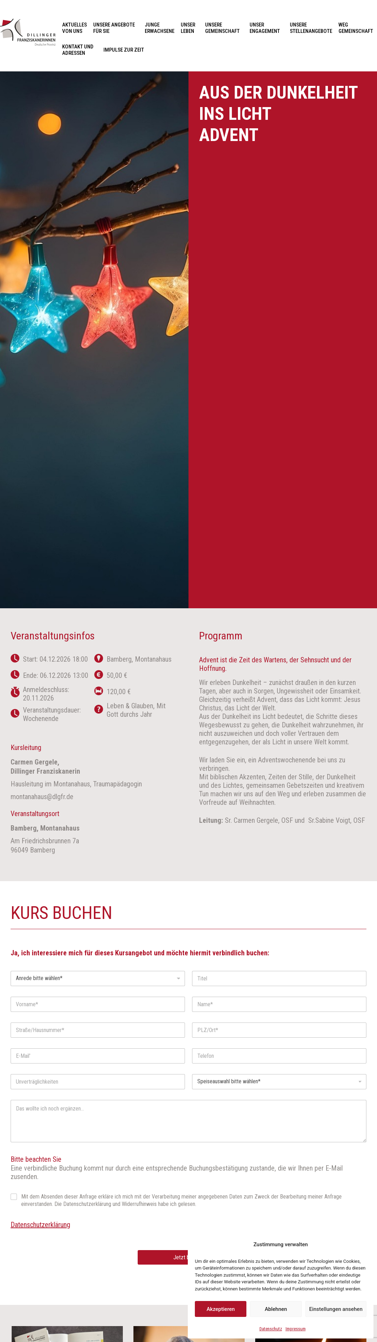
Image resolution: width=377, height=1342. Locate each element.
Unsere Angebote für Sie (115, 28)
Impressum (296, 1328)
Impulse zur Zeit (123, 50)
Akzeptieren (221, 1309)
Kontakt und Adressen (79, 49)
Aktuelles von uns (74, 28)
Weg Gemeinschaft (356, 28)
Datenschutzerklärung (40, 1224)
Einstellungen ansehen (336, 1309)
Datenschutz (270, 1328)
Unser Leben (190, 28)
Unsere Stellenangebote (311, 28)
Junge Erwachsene (159, 28)
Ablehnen (276, 1309)
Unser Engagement (266, 28)
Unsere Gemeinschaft (224, 28)
